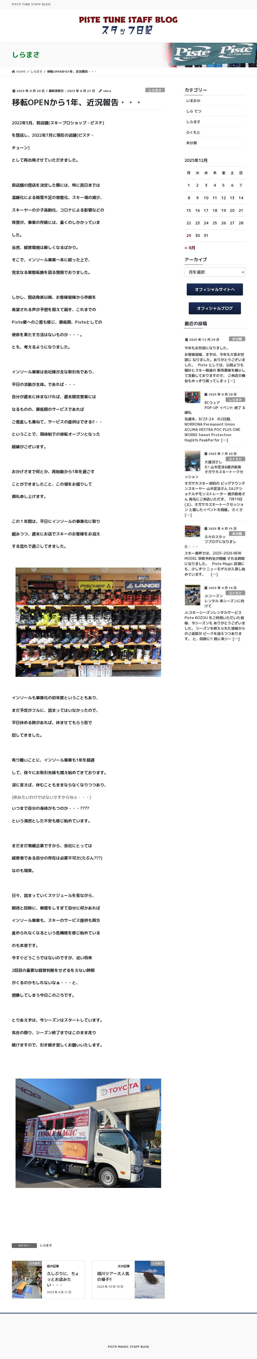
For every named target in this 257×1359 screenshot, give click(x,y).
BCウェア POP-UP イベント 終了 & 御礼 (214, 407)
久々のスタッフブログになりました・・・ (210, 541)
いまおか (193, 100)
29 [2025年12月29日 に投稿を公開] (188, 235)
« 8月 (189, 247)
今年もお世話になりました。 (207, 347)
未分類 (191, 142)
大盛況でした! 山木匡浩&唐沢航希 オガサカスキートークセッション (213, 469)
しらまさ (155, 90)
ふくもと (193, 132)
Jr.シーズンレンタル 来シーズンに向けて (224, 600)
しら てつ (193, 111)
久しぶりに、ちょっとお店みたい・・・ (63, 1279)
